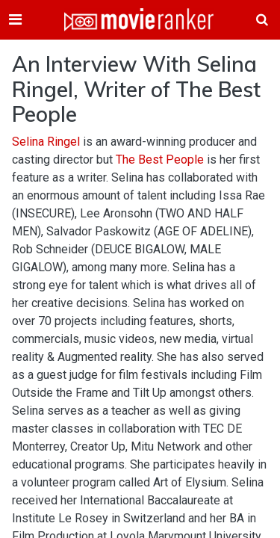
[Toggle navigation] (15, 19)
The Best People (160, 159)
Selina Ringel (46, 141)
